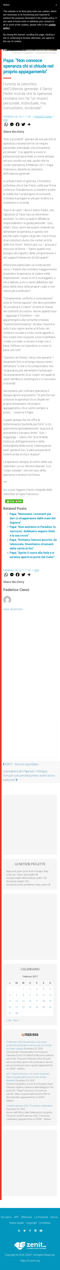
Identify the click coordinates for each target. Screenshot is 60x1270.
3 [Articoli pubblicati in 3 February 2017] (36, 989)
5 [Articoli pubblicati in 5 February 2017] (50, 989)
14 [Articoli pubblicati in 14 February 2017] (16, 1001)
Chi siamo (6, 1217)
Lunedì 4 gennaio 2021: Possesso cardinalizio (29, 1105)
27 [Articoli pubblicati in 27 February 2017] (10, 1013)
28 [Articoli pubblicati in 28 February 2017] (16, 1013)
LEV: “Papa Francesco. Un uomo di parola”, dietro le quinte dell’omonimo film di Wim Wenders (28, 1077)
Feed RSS (31, 1035)
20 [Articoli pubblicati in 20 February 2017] (10, 1007)
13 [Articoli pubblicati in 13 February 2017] (10, 1001)
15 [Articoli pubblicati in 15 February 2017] (23, 1001)
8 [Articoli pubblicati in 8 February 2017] (23, 995)
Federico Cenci (43, 116)
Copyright (31, 1222)
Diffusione (26, 1217)
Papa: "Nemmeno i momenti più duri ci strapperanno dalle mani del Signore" (33, 518)
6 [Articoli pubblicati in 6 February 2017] (10, 995)
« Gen (9, 1020)
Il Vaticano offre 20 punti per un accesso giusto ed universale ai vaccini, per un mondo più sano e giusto (29, 1045)
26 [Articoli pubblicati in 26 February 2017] (50, 1007)
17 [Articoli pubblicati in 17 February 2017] (37, 1001)
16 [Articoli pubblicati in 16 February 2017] (30, 1001)
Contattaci (45, 1222)
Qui (5, 489)
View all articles (13, 609)
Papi (5, 120)
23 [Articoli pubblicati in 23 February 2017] (30, 1007)
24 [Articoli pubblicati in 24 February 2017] (37, 1007)
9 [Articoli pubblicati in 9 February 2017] (30, 995)
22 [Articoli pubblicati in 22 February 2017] (23, 1007)
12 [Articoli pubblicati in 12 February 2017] (50, 995)
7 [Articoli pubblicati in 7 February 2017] (16, 995)
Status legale (16, 1222)
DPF (16, 1217)
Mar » (16, 1020)
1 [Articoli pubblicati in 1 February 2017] (23, 989)
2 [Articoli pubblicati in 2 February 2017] (30, 989)
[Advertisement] (30, 739)
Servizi (54, 1217)
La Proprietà (41, 1217)
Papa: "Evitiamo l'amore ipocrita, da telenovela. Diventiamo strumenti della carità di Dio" (33, 544)
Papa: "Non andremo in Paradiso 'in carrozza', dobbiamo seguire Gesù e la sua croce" (33, 531)
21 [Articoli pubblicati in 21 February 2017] (16, 1007)
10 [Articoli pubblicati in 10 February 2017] (37, 995)
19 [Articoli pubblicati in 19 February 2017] (50, 1001)
